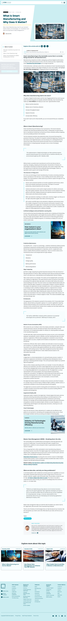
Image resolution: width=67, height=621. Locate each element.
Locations (59, 588)
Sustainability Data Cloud (27, 603)
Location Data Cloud (27, 600)
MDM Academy (49, 597)
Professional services (48, 590)
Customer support (49, 588)
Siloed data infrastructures (30, 457)
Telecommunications (39, 598)
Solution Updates (26, 605)
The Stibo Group (15, 597)
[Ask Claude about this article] (45, 46)
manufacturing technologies (34, 63)
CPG (35, 590)
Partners (13, 590)
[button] (25, 52)
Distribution (37, 591)
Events (59, 596)
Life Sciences (37, 595)
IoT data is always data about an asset (37, 478)
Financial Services (38, 596)
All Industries (37, 601)
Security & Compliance (14, 594)
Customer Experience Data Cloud (26, 593)
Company (14, 586)
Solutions (25, 588)
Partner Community (50, 595)
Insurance (37, 600)
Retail (36, 586)
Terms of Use (36, 615)
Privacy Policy (18, 615)
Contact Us (60, 586)
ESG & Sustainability (16, 596)
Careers (59, 590)
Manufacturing (27, 518)
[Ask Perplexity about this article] (47, 46)
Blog (58, 593)
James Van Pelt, (8, 33)
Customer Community (48, 593)
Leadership (14, 591)
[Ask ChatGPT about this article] (42, 46)
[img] (60, 52)
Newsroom (60, 595)
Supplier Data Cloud (27, 599)
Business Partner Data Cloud (26, 597)
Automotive (37, 593)
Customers (14, 588)
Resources (60, 591)
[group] (44, 52)
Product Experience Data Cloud (27, 590)
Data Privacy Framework (27, 615)
